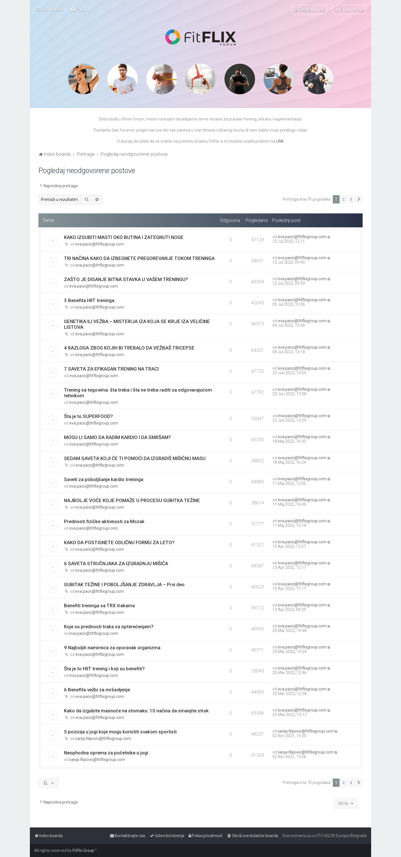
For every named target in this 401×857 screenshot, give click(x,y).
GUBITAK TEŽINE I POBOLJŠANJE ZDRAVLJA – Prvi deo (124, 584)
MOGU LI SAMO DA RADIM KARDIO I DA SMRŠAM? (117, 437)
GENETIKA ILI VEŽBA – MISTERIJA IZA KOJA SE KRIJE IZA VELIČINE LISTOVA (137, 324)
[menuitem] (77, 9)
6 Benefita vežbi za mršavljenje (97, 689)
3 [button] (351, 199)
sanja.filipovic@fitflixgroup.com (103, 738)
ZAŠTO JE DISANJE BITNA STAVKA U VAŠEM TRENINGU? (126, 279)
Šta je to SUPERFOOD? (88, 416)
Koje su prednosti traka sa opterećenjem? (109, 626)
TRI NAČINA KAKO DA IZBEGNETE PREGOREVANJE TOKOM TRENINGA (139, 258)
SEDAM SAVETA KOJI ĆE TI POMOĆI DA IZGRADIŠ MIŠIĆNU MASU (135, 458)
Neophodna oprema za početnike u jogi (106, 753)
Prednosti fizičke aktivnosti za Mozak (104, 521)
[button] (359, 199)
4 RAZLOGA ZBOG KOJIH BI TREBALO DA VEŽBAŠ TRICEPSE (129, 348)
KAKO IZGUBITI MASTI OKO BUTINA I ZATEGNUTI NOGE (123, 237)
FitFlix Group (83, 850)
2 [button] (344, 199)
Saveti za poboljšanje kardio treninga (103, 479)
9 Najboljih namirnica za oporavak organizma (112, 647)
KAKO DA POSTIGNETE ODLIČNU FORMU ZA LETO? (119, 542)
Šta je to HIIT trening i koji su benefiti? (104, 668)
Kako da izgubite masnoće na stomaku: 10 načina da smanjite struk (136, 711)
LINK (280, 141)
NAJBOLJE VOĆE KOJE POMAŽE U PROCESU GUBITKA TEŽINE (132, 500)
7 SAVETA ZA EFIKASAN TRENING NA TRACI (111, 369)
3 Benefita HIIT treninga (89, 300)
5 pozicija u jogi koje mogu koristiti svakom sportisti (120, 732)
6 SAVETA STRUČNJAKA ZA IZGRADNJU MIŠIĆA (116, 563)
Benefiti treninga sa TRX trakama (99, 605)
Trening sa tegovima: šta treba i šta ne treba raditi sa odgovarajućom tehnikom (138, 392)
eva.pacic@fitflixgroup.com (99, 244)
